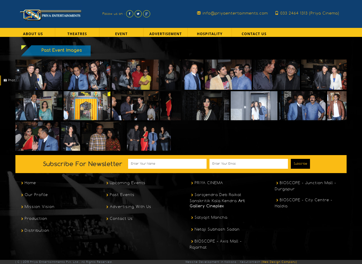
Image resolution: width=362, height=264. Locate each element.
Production (33, 219)
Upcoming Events (125, 183)
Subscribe (300, 164)
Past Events (120, 195)
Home (28, 183)
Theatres (77, 33)
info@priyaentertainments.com (232, 13)
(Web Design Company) (278, 261)
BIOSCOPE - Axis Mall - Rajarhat (216, 244)
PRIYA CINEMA (206, 183)
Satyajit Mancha (208, 218)
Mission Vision (37, 207)
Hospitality (210, 33)
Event (121, 33)
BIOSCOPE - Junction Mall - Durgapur (305, 185)
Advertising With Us (128, 207)
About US (33, 33)
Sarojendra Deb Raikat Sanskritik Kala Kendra (217, 200)
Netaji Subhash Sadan (215, 230)
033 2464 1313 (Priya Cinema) (307, 13)
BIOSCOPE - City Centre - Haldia (303, 202)
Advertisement (165, 33)
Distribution (34, 231)
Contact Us (254, 33)
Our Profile (34, 195)
